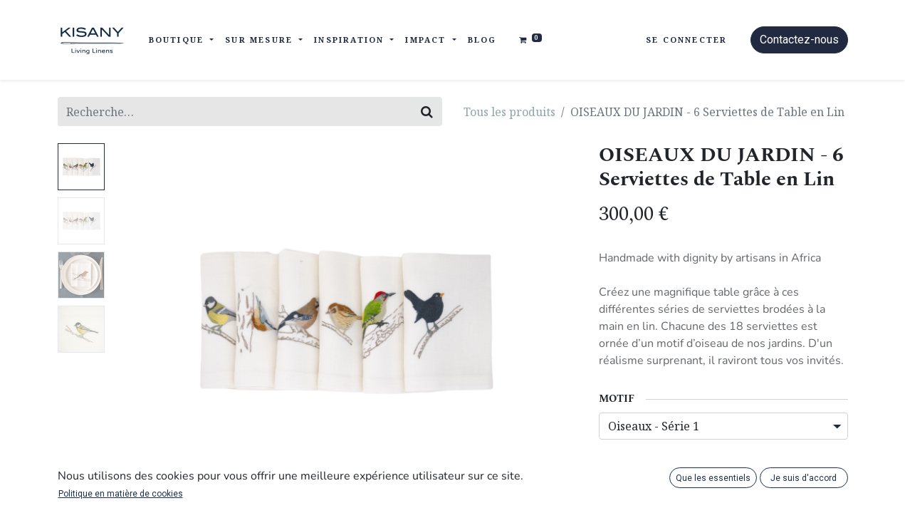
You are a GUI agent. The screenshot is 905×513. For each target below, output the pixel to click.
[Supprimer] (616, 474)
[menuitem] (482, 40)
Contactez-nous (799, 39)
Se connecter (686, 39)
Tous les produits (509, 112)
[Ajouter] (690, 474)
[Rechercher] (427, 111)
